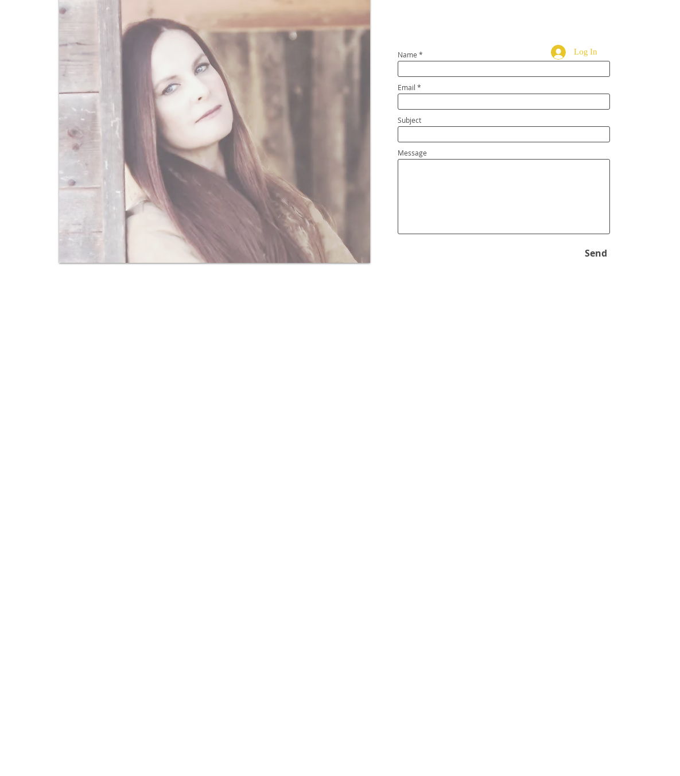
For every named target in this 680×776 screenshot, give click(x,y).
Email (406, 87)
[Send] (596, 253)
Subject (409, 120)
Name (407, 54)
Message (412, 152)
